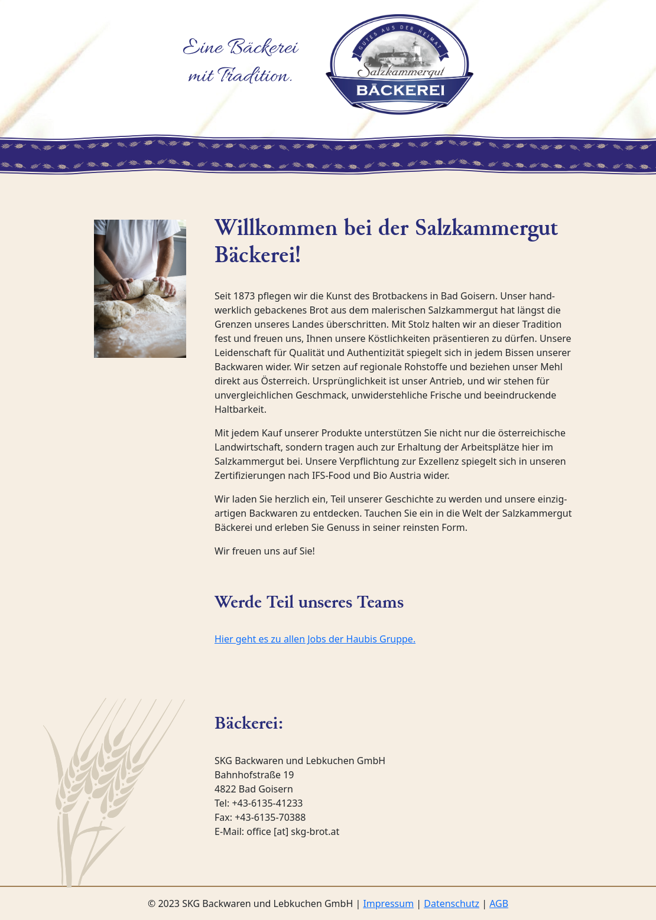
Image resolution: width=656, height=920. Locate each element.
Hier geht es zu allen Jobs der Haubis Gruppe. (315, 638)
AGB (498, 903)
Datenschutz (451, 903)
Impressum (388, 903)
